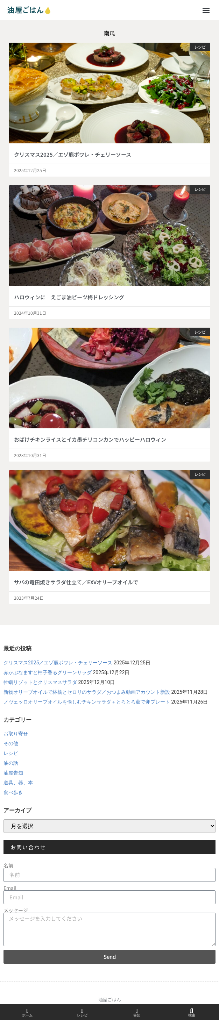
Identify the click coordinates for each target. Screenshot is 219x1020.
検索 (191, 1015)
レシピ (10, 753)
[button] (206, 10)
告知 (136, 1015)
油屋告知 (13, 773)
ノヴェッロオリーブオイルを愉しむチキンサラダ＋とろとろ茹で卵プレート (86, 702)
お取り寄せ (15, 733)
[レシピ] (82, 1011)
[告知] (137, 1011)
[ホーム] (27, 1011)
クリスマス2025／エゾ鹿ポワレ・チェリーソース (72, 154)
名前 (8, 865)
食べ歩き (13, 792)
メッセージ (15, 910)
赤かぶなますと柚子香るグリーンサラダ (47, 672)
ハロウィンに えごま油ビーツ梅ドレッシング (69, 297)
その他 (10, 743)
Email (9, 887)
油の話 (10, 763)
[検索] (192, 1011)
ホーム (27, 1015)
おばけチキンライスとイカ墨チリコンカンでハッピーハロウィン (90, 439)
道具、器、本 (18, 782)
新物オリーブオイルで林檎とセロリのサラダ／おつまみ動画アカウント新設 (86, 692)
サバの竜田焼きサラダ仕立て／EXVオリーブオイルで (76, 582)
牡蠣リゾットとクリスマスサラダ (40, 682)
